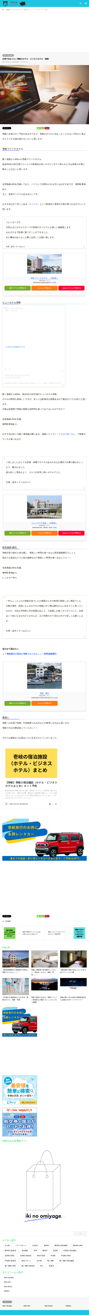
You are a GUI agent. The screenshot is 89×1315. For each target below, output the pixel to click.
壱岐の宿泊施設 (8, 55)
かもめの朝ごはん (67, 434)
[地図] (54, 282)
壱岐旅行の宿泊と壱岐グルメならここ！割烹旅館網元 (31, 654)
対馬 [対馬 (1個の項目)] (35, 1250)
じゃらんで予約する (44, 288)
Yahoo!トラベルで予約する (71, 288)
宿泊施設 (8, 921)
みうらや (33, 204)
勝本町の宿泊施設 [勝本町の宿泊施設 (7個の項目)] (61, 1245)
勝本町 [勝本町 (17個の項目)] (46, 1245)
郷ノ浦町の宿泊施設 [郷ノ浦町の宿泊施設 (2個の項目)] (66, 1261)
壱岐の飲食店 (8, 1286)
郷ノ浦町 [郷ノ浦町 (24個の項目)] (50, 1261)
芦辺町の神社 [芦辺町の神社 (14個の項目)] (66, 1256)
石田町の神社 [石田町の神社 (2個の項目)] (9, 1256)
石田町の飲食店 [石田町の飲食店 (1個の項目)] (25, 1256)
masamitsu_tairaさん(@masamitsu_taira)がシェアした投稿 (25, 383)
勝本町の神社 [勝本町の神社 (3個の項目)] (78, 1245)
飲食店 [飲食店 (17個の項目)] (51, 1266)
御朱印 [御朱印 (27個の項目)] (45, 1250)
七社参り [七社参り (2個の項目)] (35, 1245)
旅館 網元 (44, 693)
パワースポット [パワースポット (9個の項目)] (21, 1245)
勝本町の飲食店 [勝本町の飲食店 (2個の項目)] (10, 1250)
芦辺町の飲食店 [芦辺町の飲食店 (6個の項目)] (10, 1261)
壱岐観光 (7, 1291)
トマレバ (47, 280)
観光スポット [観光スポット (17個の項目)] (26, 1261)
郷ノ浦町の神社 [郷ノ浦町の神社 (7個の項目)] (10, 1266)
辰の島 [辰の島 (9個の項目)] (39, 1261)
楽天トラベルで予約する (17, 288)
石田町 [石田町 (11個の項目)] (55, 1250)
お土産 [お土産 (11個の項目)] (7, 1245)
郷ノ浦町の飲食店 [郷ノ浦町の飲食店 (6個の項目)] (28, 1266)
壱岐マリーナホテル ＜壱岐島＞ (44, 278)
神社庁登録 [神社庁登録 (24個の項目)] (41, 1256)
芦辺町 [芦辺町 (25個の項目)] (53, 1256)
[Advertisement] (44, 34)
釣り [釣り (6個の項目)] (41, 1266)
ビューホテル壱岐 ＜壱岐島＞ (44, 523)
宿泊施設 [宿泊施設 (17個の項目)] (25, 1250)
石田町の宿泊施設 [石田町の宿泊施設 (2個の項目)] (69, 1250)
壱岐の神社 (7, 1282)
